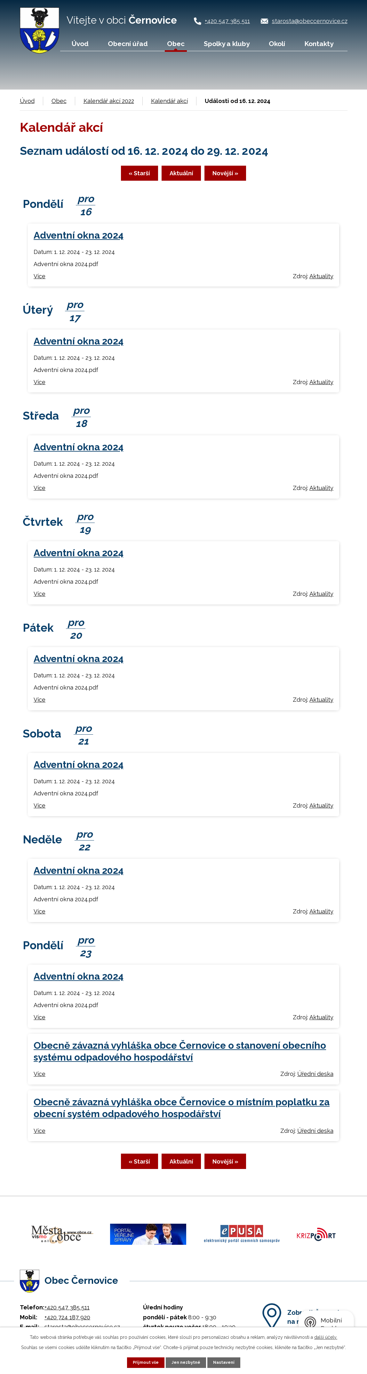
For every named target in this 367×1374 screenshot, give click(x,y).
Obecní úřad (128, 44)
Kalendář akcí (169, 101)
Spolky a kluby (227, 44)
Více (39, 279)
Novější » (238, 176)
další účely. (325, 1336)
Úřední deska (315, 1077)
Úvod (80, 44)
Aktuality (321, 279)
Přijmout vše (143, 1362)
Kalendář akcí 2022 (109, 101)
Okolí (277, 44)
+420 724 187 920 (67, 1316)
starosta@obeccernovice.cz (309, 21)
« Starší (127, 176)
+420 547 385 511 (227, 21)
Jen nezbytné (186, 1362)
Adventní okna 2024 (79, 238)
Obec (176, 44)
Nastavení (226, 1362)
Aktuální (181, 176)
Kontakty (318, 44)
